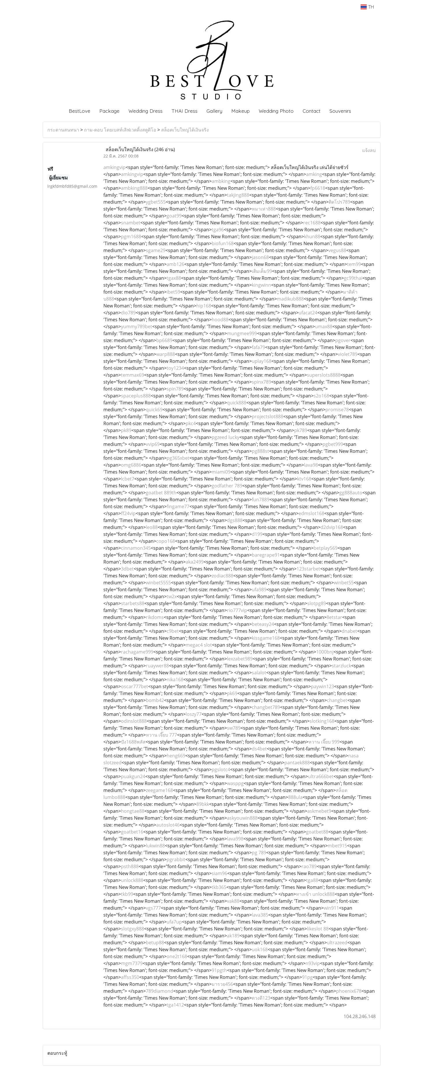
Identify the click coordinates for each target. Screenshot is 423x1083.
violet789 (347, 354)
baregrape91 (266, 555)
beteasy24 (263, 624)
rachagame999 (137, 652)
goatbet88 (317, 832)
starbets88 (132, 603)
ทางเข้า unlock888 (315, 894)
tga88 (312, 880)
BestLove (79, 111)
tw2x (172, 596)
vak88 (233, 901)
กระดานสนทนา (63, 130)
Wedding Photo (276, 111)
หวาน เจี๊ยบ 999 (324, 742)
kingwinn (261, 285)
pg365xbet (178, 458)
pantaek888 (297, 762)
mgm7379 (132, 963)
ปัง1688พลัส (133, 742)
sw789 (234, 728)
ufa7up (174, 922)
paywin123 (322, 686)
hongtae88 (132, 811)
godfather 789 (227, 486)
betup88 (155, 942)
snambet (130, 222)
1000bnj (324, 652)
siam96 (219, 873)
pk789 (300, 430)
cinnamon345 (136, 548)
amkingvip (114, 167)
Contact (311, 111)
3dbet (127, 569)
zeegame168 (159, 790)
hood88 (220, 319)
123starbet (308, 569)
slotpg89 (316, 603)
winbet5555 (158, 582)
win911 (331, 908)
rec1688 (311, 222)
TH (367, 7)
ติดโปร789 (339, 202)
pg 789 (259, 852)
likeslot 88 (318, 929)
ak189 (233, 935)
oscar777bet (134, 686)
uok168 (260, 949)
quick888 (236, 402)
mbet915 (337, 845)
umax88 (323, 326)
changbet (337, 700)
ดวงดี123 (261, 998)
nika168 (175, 679)
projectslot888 (267, 416)
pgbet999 (333, 444)
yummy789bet (136, 326)
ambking (221, 181)
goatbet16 (132, 832)
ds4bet (259, 749)
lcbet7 (127, 479)
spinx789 (261, 382)
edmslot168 (311, 513)
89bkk (202, 804)
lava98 (311, 465)
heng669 (176, 755)
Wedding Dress (145, 111)
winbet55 (344, 582)
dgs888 (235, 520)
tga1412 (175, 1005)
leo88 (152, 527)
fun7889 (260, 499)
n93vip (312, 963)
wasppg (235, 783)
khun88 (312, 236)
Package (109, 111)
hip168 (203, 306)
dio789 (128, 312)
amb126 (175, 264)
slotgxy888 (132, 929)
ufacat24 (308, 312)
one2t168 (177, 956)
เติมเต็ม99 (262, 271)
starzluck (341, 665)
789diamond (159, 991)
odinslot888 (134, 721)
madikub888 (290, 299)
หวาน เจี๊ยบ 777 (161, 735)
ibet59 (173, 292)
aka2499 (195, 562)
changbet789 (266, 707)
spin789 (175, 389)
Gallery (214, 111)
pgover (343, 340)
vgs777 (153, 908)
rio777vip (237, 610)
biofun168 (223, 243)
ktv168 (304, 479)
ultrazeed (337, 942)
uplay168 (261, 361)
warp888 (165, 354)
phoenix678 (348, 991)
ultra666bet (320, 776)
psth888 (130, 866)
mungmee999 (242, 333)
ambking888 (134, 188)
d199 (257, 534)
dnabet (349, 631)
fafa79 (258, 347)
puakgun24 (133, 776)
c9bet (173, 631)
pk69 (232, 693)
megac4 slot (199, 645)
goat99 (174, 216)
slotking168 (322, 721)
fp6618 (317, 188)
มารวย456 (222, 984)
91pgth (219, 970)
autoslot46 (168, 825)
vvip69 (153, 444)
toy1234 (175, 368)
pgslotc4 (221, 769)
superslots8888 (323, 375)
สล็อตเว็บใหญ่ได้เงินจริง (185, 130)
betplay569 (326, 548)
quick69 (154, 409)
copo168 (165, 541)
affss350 (130, 977)
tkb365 (219, 887)
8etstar (334, 617)
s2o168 (321, 396)
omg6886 (131, 465)
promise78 (337, 409)
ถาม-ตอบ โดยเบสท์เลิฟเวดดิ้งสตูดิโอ (120, 130)
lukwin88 (155, 845)
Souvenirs (340, 111)
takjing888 (238, 195)
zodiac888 (222, 576)
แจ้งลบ (369, 150)
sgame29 (155, 250)
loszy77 (194, 714)
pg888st (260, 451)
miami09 (221, 472)
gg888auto (350, 492)
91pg (307, 977)
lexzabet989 (240, 659)
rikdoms (155, 617)
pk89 (126, 430)
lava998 (235, 839)
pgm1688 (131, 236)
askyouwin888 (242, 818)
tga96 (218, 229)
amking (314, 174)
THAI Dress (184, 111)
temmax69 (132, 375)
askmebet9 (319, 811)
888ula (295, 797)
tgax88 (174, 278)
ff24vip (128, 513)
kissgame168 (266, 638)
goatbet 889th (161, 492)
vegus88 (337, 250)
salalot (259, 672)
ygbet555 (156, 202)
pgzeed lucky (225, 437)
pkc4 (191, 423)
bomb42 (155, 700)
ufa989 (259, 589)
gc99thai (353, 278)
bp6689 (164, 340)
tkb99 (127, 894)
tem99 (354, 264)
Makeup (240, 111)
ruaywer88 (157, 665)
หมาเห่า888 (264, 209)
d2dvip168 (331, 527)
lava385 (260, 915)
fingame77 (178, 506)
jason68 (260, 257)
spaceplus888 (136, 396)
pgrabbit (176, 859)
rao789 (309, 866)
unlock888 (132, 880)
